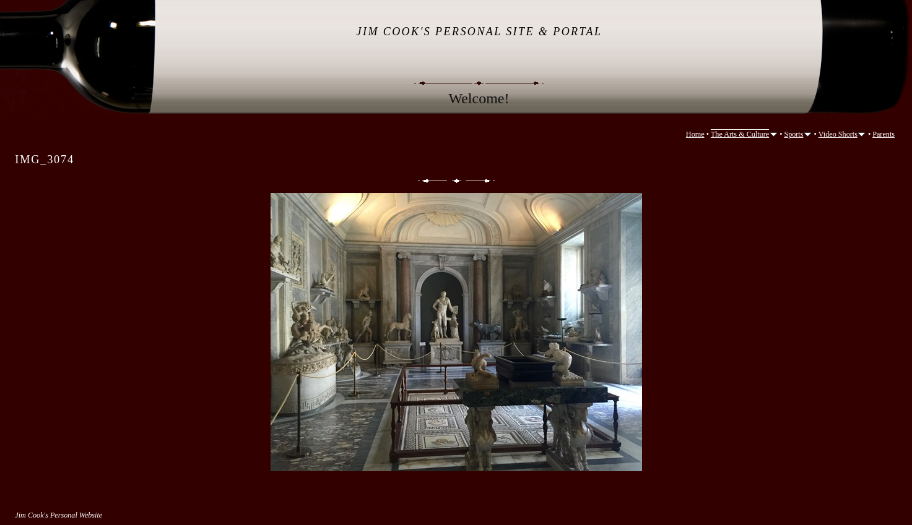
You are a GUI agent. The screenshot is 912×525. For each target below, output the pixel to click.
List (457, 181)
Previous (431, 181)
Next (481, 181)
